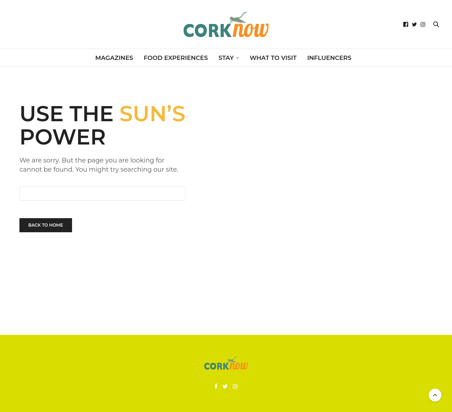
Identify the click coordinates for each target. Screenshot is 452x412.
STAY (226, 57)
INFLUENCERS (329, 57)
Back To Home (45, 225)
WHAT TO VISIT (273, 57)
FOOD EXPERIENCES (176, 57)
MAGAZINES (114, 57)
